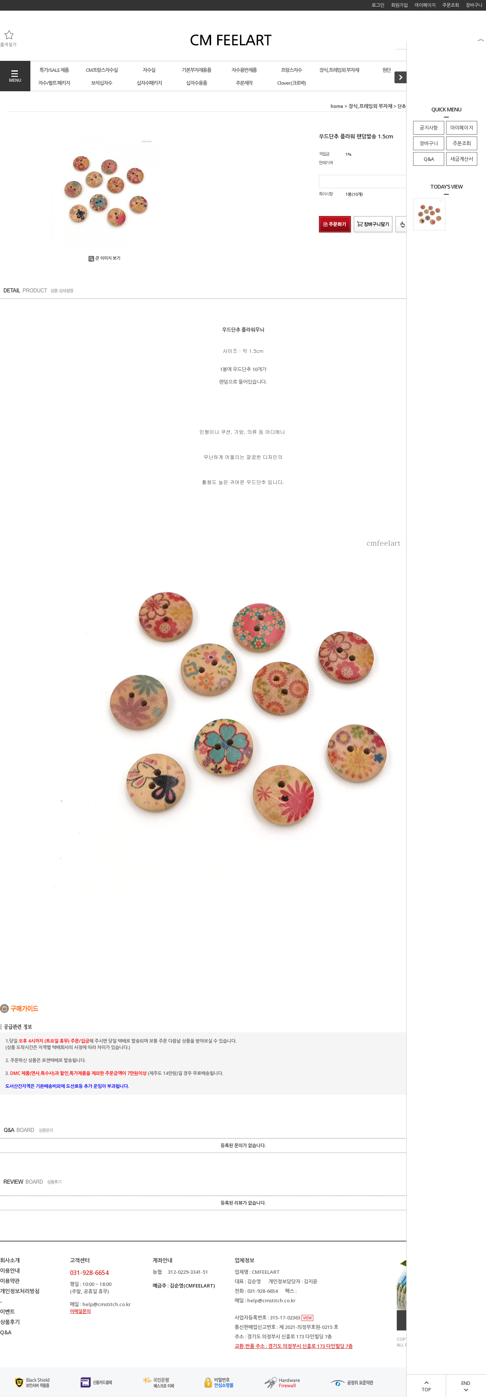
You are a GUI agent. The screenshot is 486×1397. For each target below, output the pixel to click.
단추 (402, 106)
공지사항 (429, 127)
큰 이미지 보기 (104, 258)
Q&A (429, 159)
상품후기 (10, 1322)
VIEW (307, 1318)
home (337, 106)
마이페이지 (461, 127)
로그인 (378, 5)
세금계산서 (461, 159)
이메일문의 (80, 1311)
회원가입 (399, 5)
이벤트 (7, 1311)
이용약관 (10, 1280)
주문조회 (462, 143)
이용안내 (10, 1270)
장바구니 (429, 143)
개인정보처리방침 (19, 1291)
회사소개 (10, 1260)
